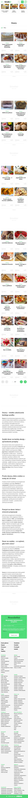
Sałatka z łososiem (18, 679)
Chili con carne (4, 772)
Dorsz (15, 664)
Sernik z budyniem (5, 695)
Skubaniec (3, 710)
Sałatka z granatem (18, 688)
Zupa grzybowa (17, 718)
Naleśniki (3, 663)
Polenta (15, 710)
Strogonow (3, 769)
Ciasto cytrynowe (5, 706)
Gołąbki (16, 695)
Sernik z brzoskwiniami (19, 741)
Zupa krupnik (4, 679)
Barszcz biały (4, 682)
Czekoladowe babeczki (20, 45)
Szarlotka (3, 698)
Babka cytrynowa (5, 721)
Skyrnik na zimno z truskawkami (20, 243)
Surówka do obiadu (18, 676)
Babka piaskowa (5, 723)
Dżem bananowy (18, 759)
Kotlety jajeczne (17, 788)
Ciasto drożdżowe (5, 697)
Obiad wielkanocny (5, 715)
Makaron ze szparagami (19, 738)
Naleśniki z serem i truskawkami (21, 286)
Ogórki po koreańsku (18, 760)
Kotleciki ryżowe (17, 708)
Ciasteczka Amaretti (21, 134)
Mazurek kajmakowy (5, 748)
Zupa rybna (16, 716)
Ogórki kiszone (17, 749)
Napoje (3, 645)
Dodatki (16, 645)
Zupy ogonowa (4, 676)
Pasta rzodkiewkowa (18, 739)
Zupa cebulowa (4, 692)
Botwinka (16, 733)
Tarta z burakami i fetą (19, 790)
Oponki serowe (4, 736)
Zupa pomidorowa (5, 690)
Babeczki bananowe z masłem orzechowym (7, 309)
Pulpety (15, 658)
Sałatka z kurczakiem (19, 680)
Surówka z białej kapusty (19, 690)
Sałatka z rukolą (17, 684)
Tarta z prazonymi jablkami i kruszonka (7, 46)
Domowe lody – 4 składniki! (7, 178)
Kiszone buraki (17, 754)
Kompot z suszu (17, 726)
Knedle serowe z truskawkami (20, 307)
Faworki (3, 734)
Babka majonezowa (5, 749)
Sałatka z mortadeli (18, 687)
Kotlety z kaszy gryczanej (19, 698)
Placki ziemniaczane (18, 661)
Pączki (2, 733)
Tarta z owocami (4, 746)
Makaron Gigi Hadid (18, 778)
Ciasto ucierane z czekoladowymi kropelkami (21, 114)
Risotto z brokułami (18, 702)
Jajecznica (3, 656)
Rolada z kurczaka (18, 792)
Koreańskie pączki (5, 742)
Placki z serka (4, 666)
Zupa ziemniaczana (5, 684)
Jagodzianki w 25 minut (21, 178)
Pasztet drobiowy (5, 716)
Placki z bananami (5, 670)
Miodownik (3, 708)
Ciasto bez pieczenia (5, 705)
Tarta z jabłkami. (7, 285)
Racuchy (3, 659)
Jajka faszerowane (5, 713)
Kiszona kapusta (17, 746)
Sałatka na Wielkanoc (19, 685)
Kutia (15, 728)
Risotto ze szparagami (19, 703)
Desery (7, 43)
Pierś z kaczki (17, 656)
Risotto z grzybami (18, 700)
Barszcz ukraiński (5, 680)
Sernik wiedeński (18, 742)
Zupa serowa (4, 685)
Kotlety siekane (17, 663)
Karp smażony (17, 721)
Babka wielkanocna (5, 720)
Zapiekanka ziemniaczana (7, 792)
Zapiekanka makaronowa (19, 666)
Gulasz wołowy (4, 770)
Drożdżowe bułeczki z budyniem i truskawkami (20, 201)
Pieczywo (3, 647)
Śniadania (16, 643)
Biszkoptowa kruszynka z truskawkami (20, 330)
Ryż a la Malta (7, 350)
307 (15, 381)
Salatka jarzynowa (18, 682)
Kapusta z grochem (18, 720)
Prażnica (3, 672)
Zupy (2, 649)
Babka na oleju (4, 700)
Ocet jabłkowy (17, 748)
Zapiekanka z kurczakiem (6, 790)
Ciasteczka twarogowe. (7, 329)
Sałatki (16, 649)
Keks (15, 729)
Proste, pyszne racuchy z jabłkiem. (7, 199)
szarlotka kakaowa (7, 243)
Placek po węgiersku (5, 767)
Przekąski (16, 647)
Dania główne (4, 643)
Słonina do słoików (18, 762)
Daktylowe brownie (7, 264)
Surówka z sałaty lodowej (19, 677)
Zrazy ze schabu (17, 667)
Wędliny (3, 651)
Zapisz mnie (14, 635)
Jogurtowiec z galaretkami (7, 66)
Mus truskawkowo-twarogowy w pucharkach (7, 135)
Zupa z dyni (3, 677)
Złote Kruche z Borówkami (21, 350)
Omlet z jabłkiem (5, 664)
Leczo (2, 766)
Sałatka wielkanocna (5, 726)
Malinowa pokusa (7, 112)
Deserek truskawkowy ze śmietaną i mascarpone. (20, 373)
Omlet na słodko (4, 658)
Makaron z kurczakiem (19, 659)
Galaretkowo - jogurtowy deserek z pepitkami (7, 373)
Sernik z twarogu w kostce (20, 265)
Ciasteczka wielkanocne (6, 718)
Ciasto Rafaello (4, 702)
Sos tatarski (3, 724)
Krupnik (15, 697)
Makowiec (3, 703)
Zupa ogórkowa (4, 688)
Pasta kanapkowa (5, 661)
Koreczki (3, 741)
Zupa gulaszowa (4, 687)
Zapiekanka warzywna (6, 793)
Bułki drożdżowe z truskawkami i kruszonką (21, 67)
